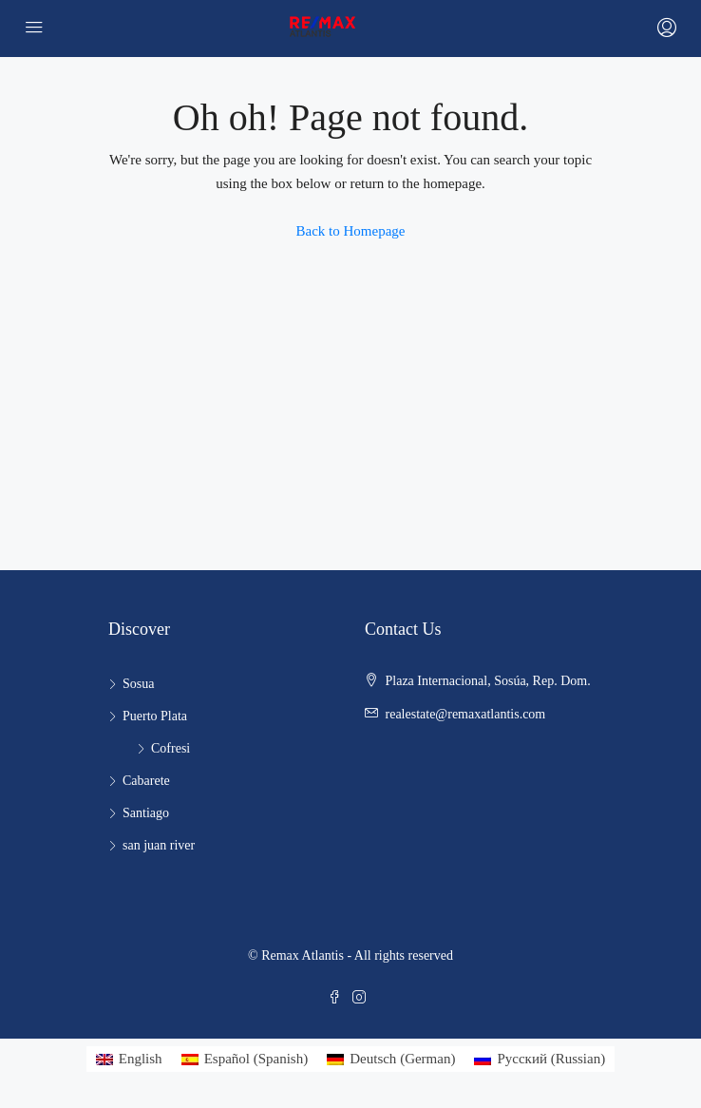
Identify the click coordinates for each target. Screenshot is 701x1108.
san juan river (159, 845)
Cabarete (146, 781)
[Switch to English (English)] (129, 1059)
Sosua (138, 684)
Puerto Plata (155, 716)
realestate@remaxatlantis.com (466, 714)
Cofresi (170, 748)
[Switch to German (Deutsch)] (390, 1059)
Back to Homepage (351, 231)
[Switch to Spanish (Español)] (245, 1059)
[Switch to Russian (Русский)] (539, 1059)
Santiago (146, 813)
